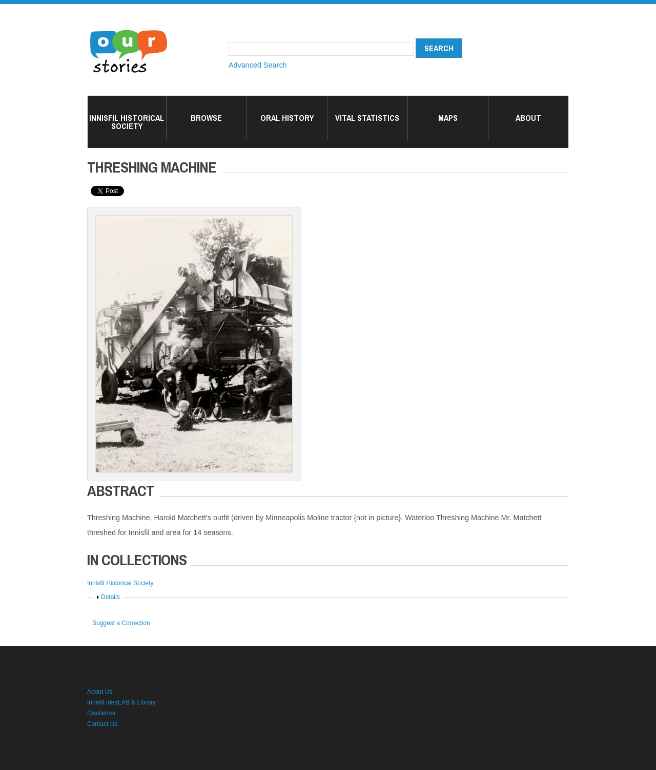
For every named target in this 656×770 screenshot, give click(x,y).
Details (110, 597)
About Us (99, 691)
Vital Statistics (367, 117)
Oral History (287, 117)
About (528, 117)
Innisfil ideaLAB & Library (121, 702)
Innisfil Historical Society (126, 122)
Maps (448, 117)
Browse (206, 117)
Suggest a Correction (121, 623)
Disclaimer (101, 713)
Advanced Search (258, 65)
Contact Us (102, 724)
